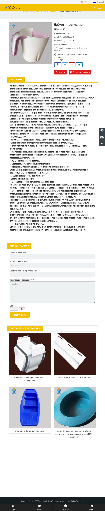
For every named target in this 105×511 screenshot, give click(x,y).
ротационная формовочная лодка (29, 435)
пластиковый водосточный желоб (74, 382)
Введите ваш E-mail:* (19, 264)
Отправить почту (80, 74)
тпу (61, 62)
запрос (60, 74)
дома (25, 14)
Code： (13, 310)
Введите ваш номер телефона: (23, 274)
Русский (98, 2)
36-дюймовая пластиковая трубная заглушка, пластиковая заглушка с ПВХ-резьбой (74, 438)
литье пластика (51, 14)
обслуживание (36, 14)
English (86, 2)
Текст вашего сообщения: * (22, 283)
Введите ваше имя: (18, 255)
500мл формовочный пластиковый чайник (73, 57)
